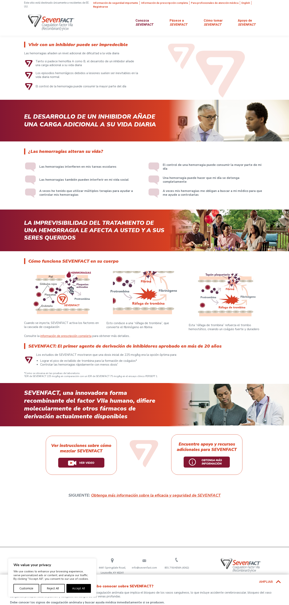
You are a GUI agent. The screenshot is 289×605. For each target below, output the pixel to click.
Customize (26, 588)
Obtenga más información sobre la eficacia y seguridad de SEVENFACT (156, 495)
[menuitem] (116, 3)
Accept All (78, 588)
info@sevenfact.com (144, 567)
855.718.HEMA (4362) (177, 567)
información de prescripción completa (66, 336)
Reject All (53, 588)
